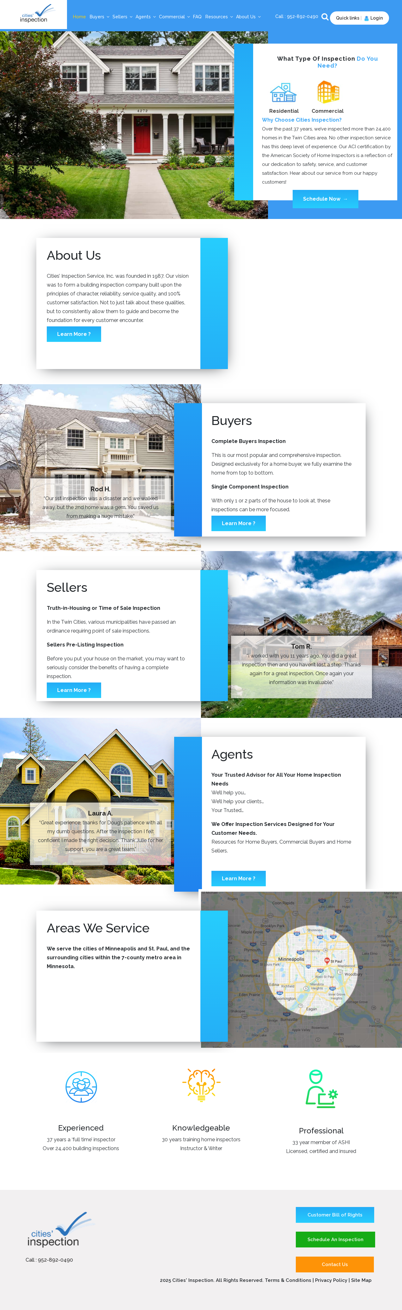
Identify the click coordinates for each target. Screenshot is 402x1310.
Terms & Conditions (288, 1280)
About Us (248, 16)
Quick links (347, 18)
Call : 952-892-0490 (49, 1260)
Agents (146, 16)
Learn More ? (74, 334)
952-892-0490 (303, 16)
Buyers (100, 16)
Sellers (123, 16)
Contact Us (335, 1264)
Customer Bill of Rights (335, 1215)
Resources (219, 16)
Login (373, 18)
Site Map (361, 1280)
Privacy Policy (332, 1280)
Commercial (175, 16)
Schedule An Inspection (335, 1239)
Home (79, 16)
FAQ (197, 16)
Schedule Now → (325, 199)
